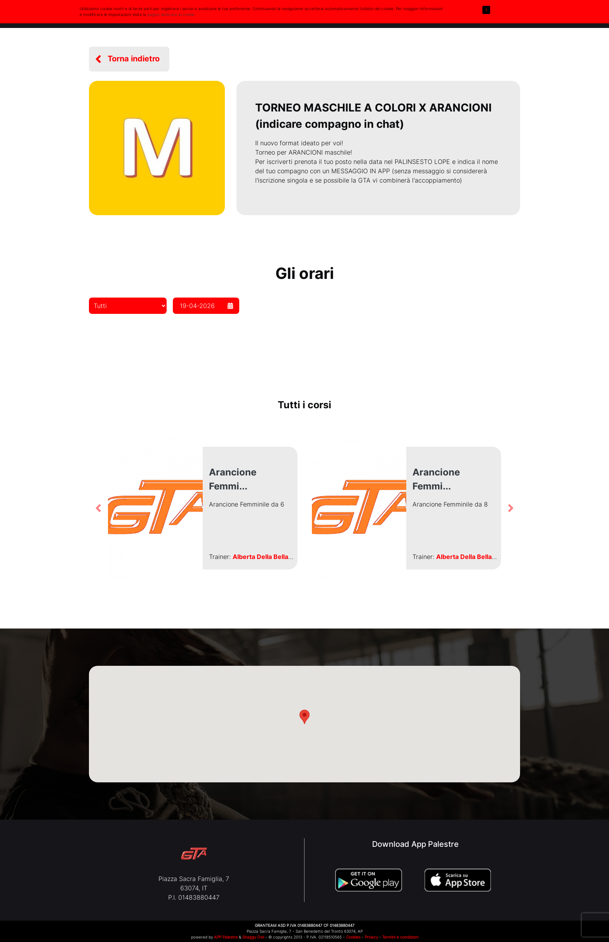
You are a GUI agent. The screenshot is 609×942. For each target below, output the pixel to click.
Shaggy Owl (253, 937)
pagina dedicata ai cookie (171, 14)
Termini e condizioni (400, 937)
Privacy (371, 937)
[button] (129, 59)
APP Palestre (226, 937)
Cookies (353, 937)
